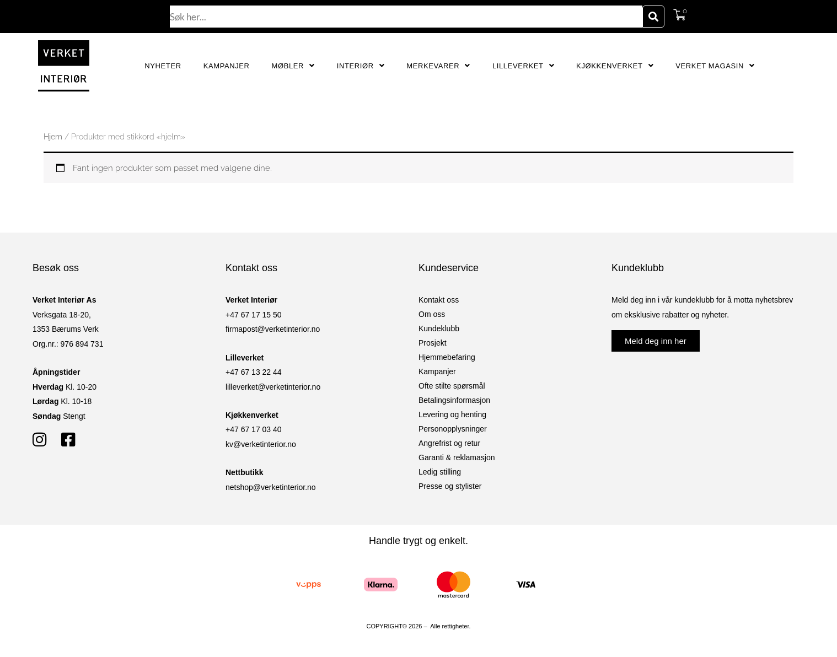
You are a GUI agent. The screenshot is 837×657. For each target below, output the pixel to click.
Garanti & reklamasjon (456, 457)
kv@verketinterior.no (261, 444)
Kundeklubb (438, 328)
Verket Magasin (714, 66)
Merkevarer (438, 66)
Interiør (361, 66)
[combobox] (406, 17)
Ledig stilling (439, 471)
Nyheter (162, 66)
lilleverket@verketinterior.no (273, 387)
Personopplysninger (452, 428)
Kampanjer (226, 66)
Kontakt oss (438, 299)
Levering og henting (452, 414)
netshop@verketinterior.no (271, 487)
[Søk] (653, 17)
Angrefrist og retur (449, 443)
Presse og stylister (449, 486)
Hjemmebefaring (446, 357)
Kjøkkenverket (614, 66)
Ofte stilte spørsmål (451, 385)
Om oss (431, 314)
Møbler (293, 66)
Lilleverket (523, 66)
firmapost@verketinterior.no (273, 329)
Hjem (53, 136)
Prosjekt (432, 342)
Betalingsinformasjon (454, 400)
